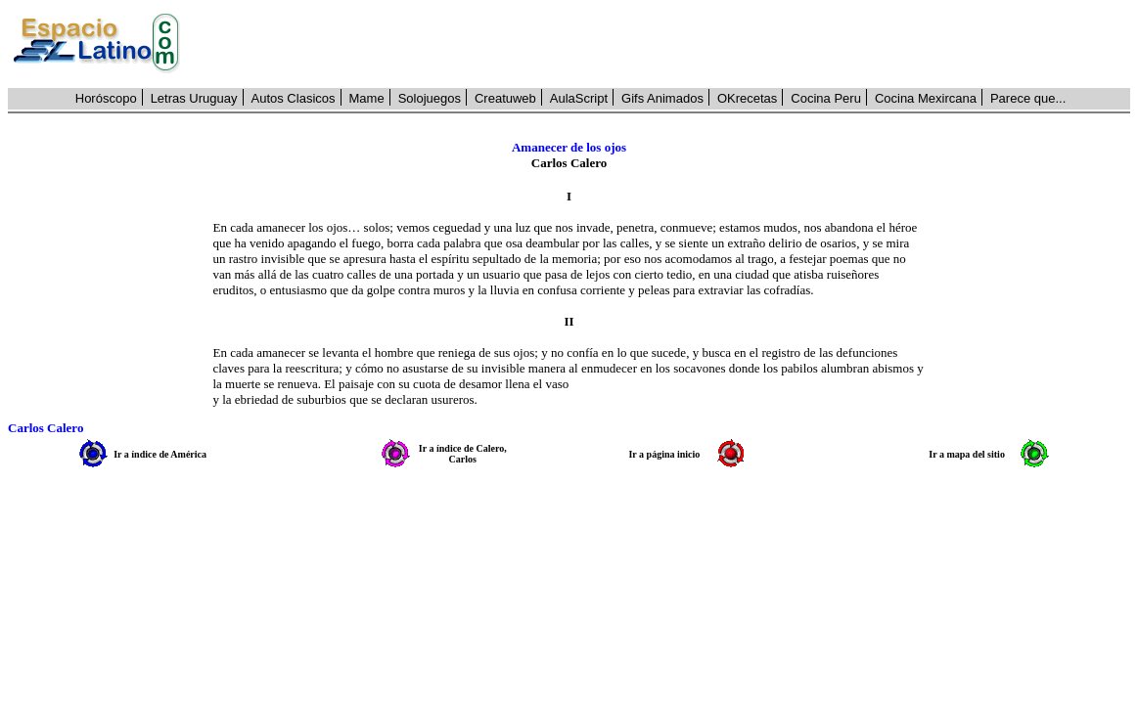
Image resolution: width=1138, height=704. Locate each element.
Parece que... (1028, 98)
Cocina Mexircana (926, 98)
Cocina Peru (826, 98)
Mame (367, 98)
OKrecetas (747, 98)
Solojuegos (429, 98)
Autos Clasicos (293, 98)
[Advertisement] (666, 44)
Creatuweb (505, 98)
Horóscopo (106, 98)
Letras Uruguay (194, 98)
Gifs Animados (662, 98)
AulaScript (579, 98)
